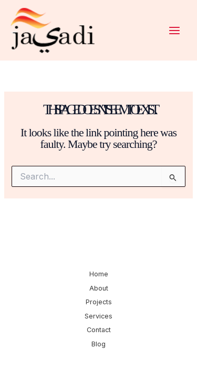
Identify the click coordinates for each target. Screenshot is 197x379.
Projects (99, 302)
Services (98, 316)
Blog (98, 344)
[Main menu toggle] (174, 30)
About (98, 288)
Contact (99, 330)
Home (98, 274)
